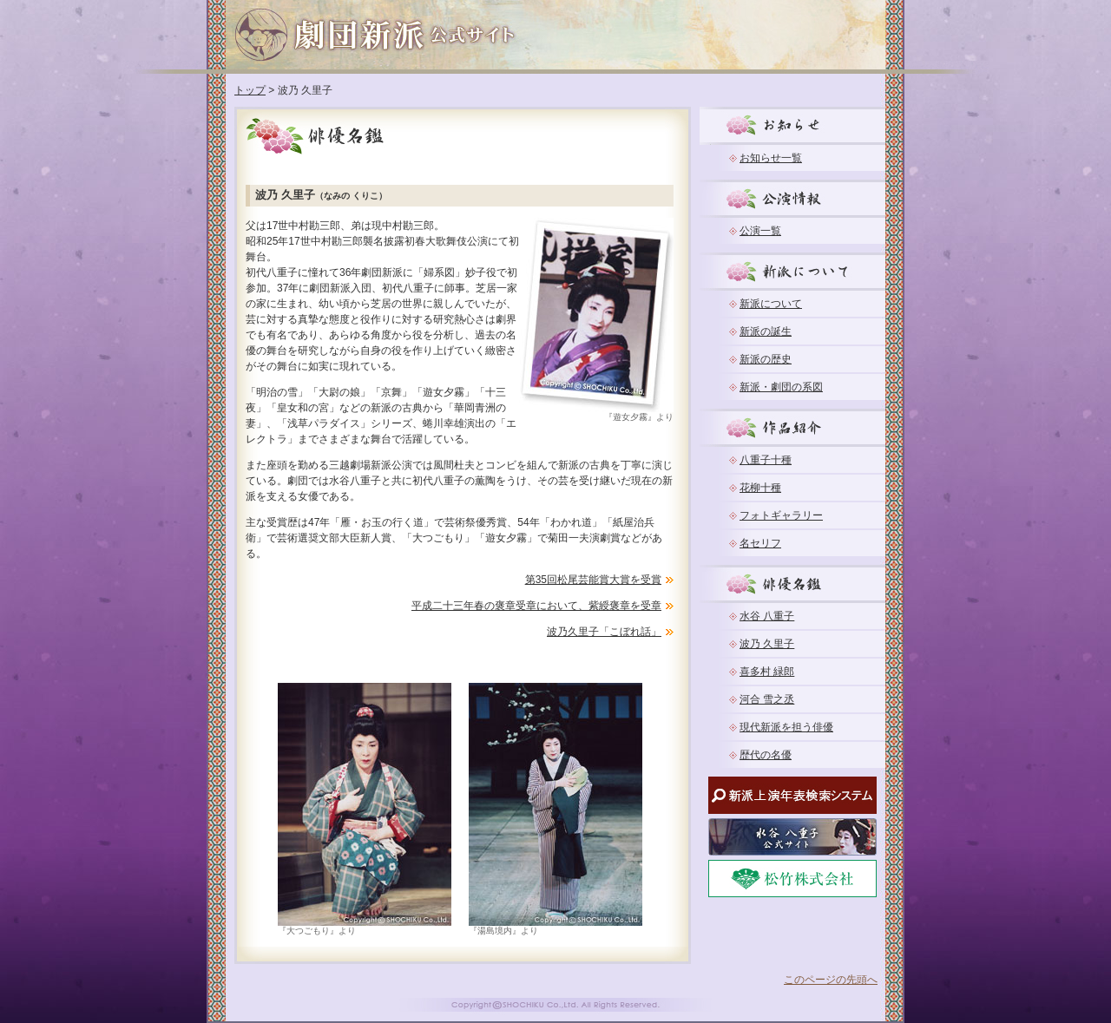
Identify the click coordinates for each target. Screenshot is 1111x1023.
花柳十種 (760, 488)
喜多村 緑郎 (767, 672)
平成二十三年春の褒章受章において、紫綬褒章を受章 (536, 606)
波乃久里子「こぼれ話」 (604, 632)
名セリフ (760, 543)
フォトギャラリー (781, 515)
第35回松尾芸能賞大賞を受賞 (593, 580)
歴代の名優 (766, 755)
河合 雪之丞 (767, 699)
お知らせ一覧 (771, 158)
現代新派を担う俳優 (786, 727)
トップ (250, 90)
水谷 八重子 (767, 616)
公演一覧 (760, 231)
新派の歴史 (766, 359)
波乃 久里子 (767, 644)
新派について (771, 304)
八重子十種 (766, 460)
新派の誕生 (766, 331)
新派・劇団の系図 (781, 387)
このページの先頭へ (831, 980)
